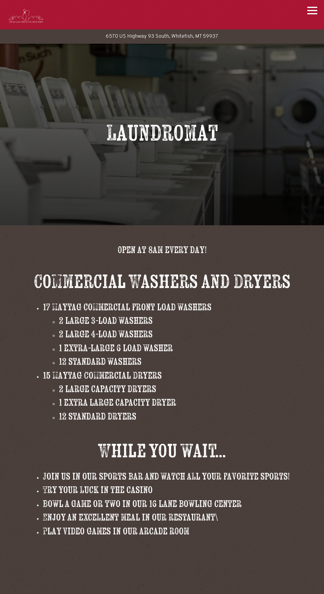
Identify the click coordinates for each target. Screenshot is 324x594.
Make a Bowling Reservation (194, 584)
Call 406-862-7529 (162, 565)
